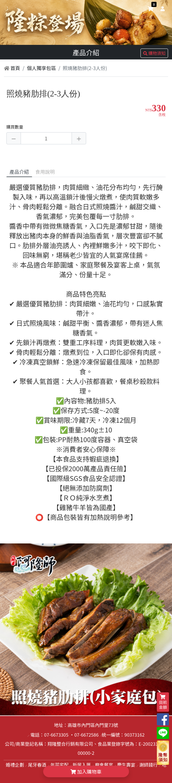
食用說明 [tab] (45, 171)
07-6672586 (86, 734)
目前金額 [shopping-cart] (163, 702)
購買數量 (14, 127)
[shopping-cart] (150, 8)
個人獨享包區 (41, 68)
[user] (161, 8)
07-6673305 (56, 734)
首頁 (12, 68)
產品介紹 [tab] (19, 171)
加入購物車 (86, 771)
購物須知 (154, 53)
